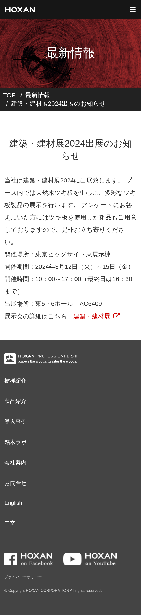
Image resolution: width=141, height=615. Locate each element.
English (13, 503)
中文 (9, 523)
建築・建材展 (91, 316)
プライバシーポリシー (23, 577)
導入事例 (15, 422)
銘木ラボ (15, 442)
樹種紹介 (15, 381)
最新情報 (37, 95)
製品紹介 (15, 401)
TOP (9, 95)
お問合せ (15, 483)
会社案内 (15, 463)
